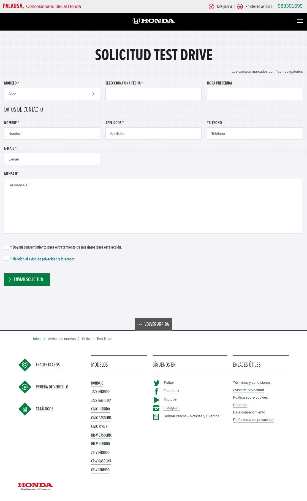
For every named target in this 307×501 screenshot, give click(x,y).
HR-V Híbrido (100, 444)
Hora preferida (219, 83)
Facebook (171, 391)
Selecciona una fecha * (124, 83)
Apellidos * (114, 123)
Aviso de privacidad (248, 390)
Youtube (170, 399)
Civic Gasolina (101, 418)
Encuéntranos (48, 365)
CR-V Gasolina (101, 461)
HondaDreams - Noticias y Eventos (191, 416)
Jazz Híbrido (100, 392)
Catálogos (44, 409)
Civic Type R (99, 426)
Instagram (172, 407)
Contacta (240, 405)
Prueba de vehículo (52, 387)
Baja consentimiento (249, 412)
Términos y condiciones (252, 382)
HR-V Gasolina (101, 435)
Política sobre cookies (250, 397)
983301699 (290, 6)
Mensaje (11, 174)
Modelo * (11, 83)
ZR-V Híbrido (100, 452)
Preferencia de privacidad (253, 420)
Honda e (97, 383)
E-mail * (10, 148)
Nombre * (11, 123)
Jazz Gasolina (101, 400)
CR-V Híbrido (100, 470)
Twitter (169, 382)
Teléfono (214, 123)
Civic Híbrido (100, 409)
